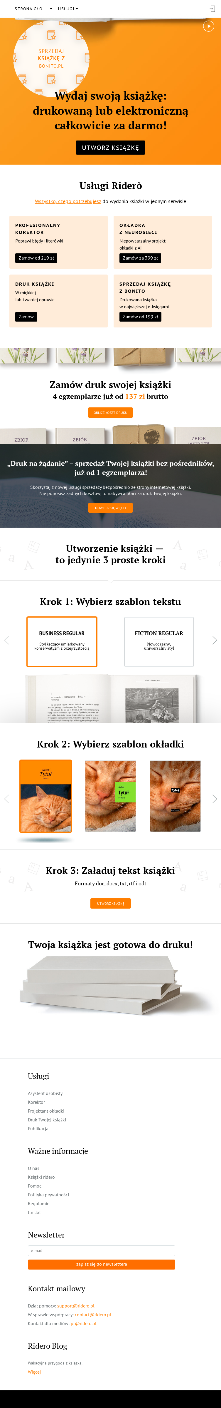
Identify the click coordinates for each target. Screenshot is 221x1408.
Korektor (36, 1102)
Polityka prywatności (48, 1195)
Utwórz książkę (110, 147)
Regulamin (39, 1203)
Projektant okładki (46, 1111)
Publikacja (38, 1128)
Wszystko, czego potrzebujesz (68, 201)
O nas (33, 1168)
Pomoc (34, 1186)
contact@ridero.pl (93, 1314)
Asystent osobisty (45, 1093)
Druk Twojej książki (47, 1120)
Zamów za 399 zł (140, 258)
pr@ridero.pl (84, 1323)
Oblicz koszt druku (110, 412)
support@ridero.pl (76, 1306)
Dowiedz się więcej (110, 508)
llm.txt (34, 1212)
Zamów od (36, 258)
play (209, 23)
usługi (66, 8)
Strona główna (33, 8)
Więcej (34, 1372)
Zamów (26, 317)
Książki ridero (41, 1177)
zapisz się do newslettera (101, 1264)
